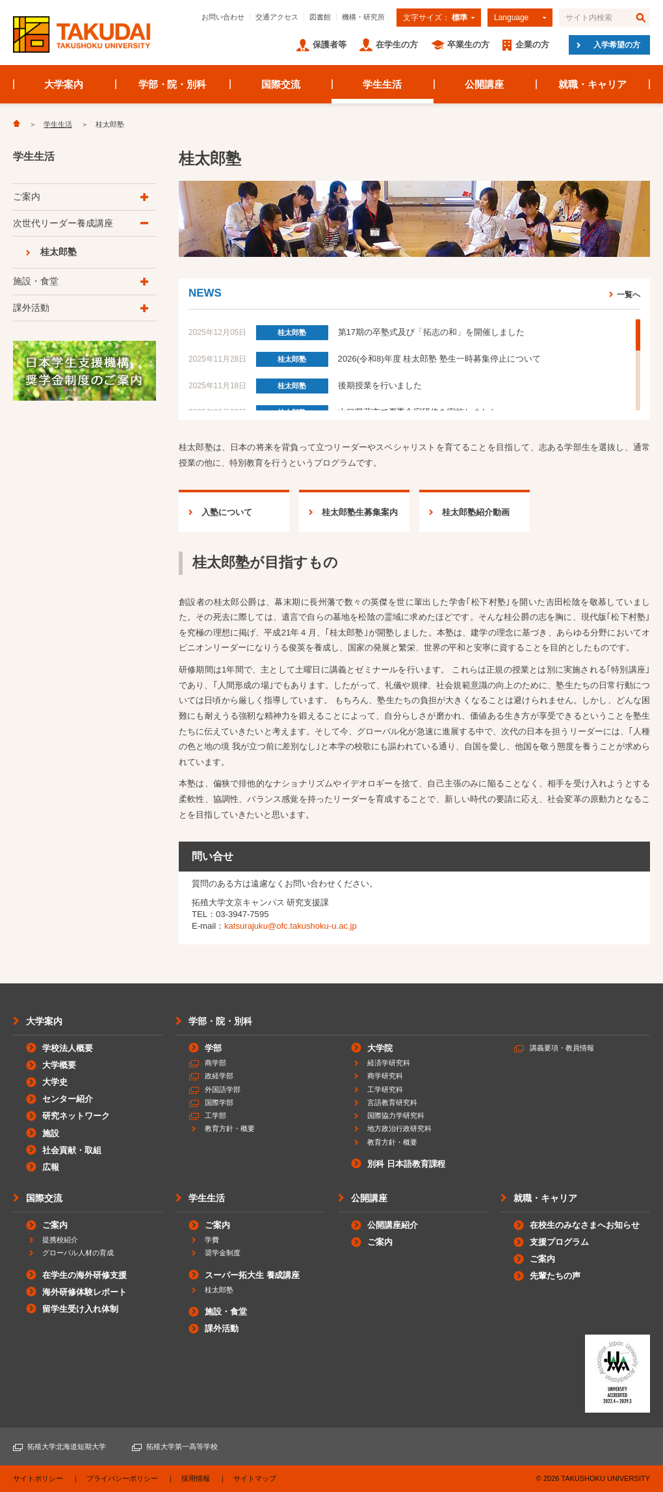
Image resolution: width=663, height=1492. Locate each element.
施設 (50, 1133)
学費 (212, 1240)
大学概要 (59, 1065)
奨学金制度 (222, 1253)
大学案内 (63, 84)
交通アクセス (276, 17)
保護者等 (329, 44)
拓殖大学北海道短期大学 (66, 1446)
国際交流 (280, 84)
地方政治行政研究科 (399, 1128)
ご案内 (26, 196)
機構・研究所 (363, 17)
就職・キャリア (592, 84)
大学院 (380, 1048)
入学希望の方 (616, 44)
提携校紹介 (60, 1240)
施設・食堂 (35, 281)
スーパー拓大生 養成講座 (252, 1275)
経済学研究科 (388, 1063)
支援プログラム (559, 1242)
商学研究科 (385, 1076)
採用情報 (195, 1478)
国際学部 (219, 1102)
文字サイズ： (435, 17)
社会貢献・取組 (71, 1150)
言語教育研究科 (392, 1102)
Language (511, 17)
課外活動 (31, 307)
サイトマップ (254, 1478)
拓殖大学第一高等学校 (182, 1446)
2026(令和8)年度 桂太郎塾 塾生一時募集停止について (439, 359)
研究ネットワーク (76, 1116)
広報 (50, 1167)
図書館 (320, 17)
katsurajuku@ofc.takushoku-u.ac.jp (290, 926)
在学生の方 (397, 44)
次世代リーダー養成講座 (63, 223)
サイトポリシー (38, 1478)
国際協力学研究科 (395, 1115)
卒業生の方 (468, 44)
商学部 (215, 1063)
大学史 (55, 1082)
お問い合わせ (223, 17)
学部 (213, 1048)
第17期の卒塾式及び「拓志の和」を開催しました (431, 332)
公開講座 (484, 84)
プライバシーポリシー (122, 1478)
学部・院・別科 (172, 84)
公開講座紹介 (392, 1225)
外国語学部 (222, 1089)
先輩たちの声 (555, 1276)
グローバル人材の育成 (78, 1253)
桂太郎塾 (292, 332)
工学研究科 (385, 1089)
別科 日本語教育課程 (406, 1164)
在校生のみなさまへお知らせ (585, 1225)
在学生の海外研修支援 (84, 1275)
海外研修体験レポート (84, 1292)
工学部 (215, 1115)
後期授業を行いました (380, 385)
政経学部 (219, 1076)
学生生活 (382, 84)
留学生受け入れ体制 (80, 1309)
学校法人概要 (67, 1048)
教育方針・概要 (230, 1128)
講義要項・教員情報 (562, 1048)
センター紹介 (67, 1099)
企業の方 (532, 44)
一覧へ (628, 294)
